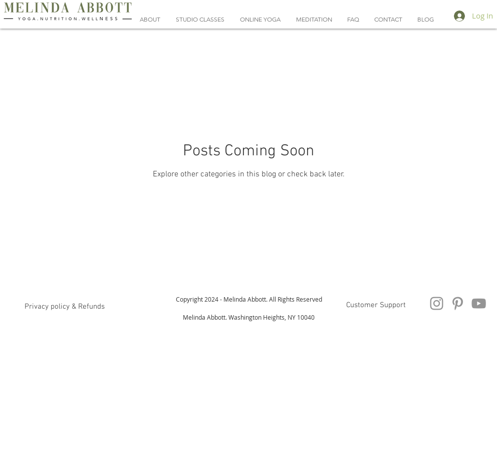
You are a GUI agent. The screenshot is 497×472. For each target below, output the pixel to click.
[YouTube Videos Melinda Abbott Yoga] (478, 303)
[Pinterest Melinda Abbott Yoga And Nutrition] (457, 303)
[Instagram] (436, 303)
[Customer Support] (375, 305)
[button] (260, 19)
